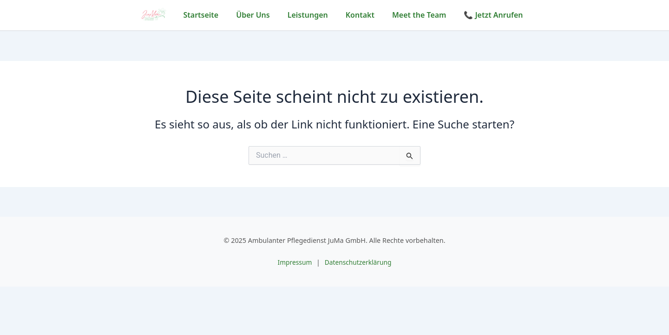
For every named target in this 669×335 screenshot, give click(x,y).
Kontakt (360, 15)
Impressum (293, 262)
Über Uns (252, 15)
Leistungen (308, 15)
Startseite (201, 15)
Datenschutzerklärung (359, 262)
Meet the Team (419, 15)
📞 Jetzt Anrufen (493, 15)
